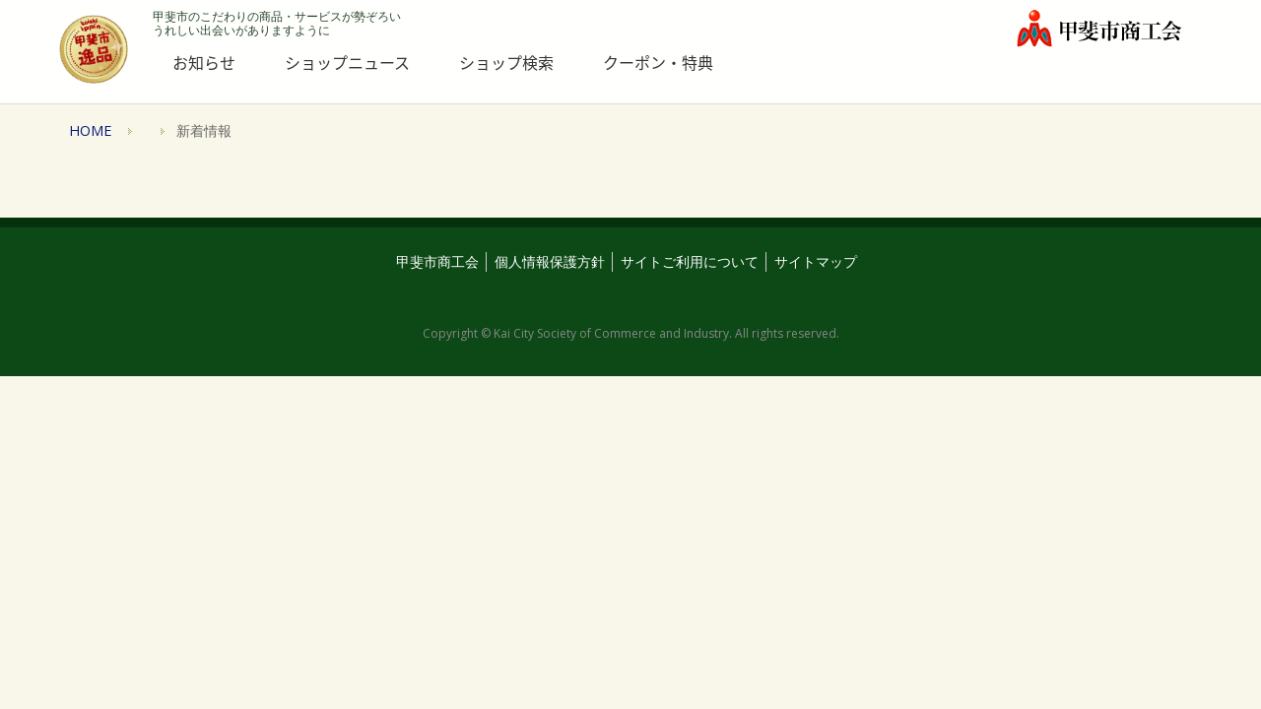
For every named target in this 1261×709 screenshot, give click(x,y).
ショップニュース (347, 62)
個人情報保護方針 (550, 261)
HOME (90, 130)
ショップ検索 (506, 62)
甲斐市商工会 (437, 261)
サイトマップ (815, 261)
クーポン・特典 (658, 62)
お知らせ (203, 62)
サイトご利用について (690, 261)
